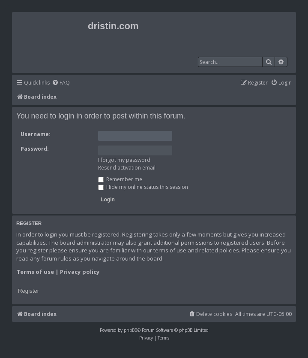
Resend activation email (126, 167)
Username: (36, 134)
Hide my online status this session (143, 187)
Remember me (120, 179)
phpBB (130, 330)
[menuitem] (61, 83)
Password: (35, 148)
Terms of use (35, 272)
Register (28, 291)
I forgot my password (124, 160)
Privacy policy (80, 272)
